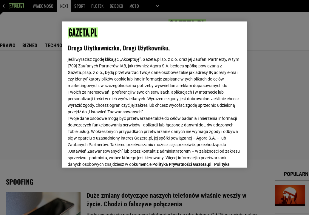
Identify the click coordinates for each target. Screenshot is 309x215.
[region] (154, 94)
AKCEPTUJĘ (221, 156)
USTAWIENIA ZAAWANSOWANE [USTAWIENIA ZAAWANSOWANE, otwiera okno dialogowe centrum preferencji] (107, 155)
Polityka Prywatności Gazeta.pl (181, 88)
